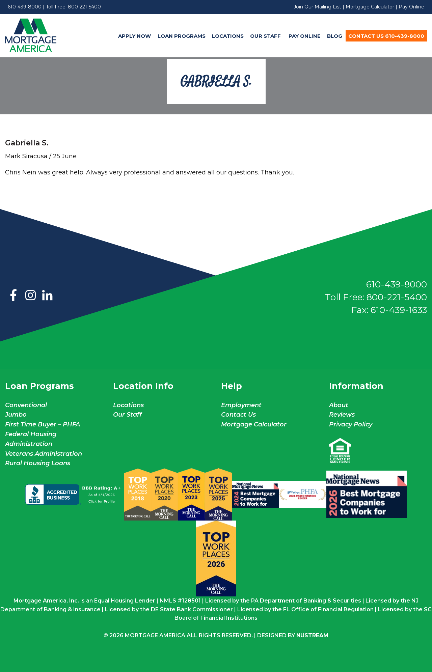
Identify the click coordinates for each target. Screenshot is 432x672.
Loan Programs (182, 36)
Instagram (30, 295)
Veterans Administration (43, 453)
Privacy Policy (350, 424)
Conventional (26, 405)
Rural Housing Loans (37, 463)
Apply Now (134, 36)
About (338, 405)
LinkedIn (47, 295)
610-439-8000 (25, 7)
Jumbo (16, 414)
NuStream (312, 635)
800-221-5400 (84, 7)
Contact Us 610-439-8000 (386, 36)
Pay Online (411, 7)
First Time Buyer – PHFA (42, 424)
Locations (228, 36)
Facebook (13, 295)
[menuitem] (134, 36)
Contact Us (238, 414)
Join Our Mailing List (317, 7)
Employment (241, 405)
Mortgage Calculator (370, 7)
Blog (334, 36)
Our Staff (266, 36)
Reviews (342, 414)
